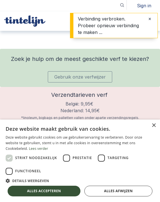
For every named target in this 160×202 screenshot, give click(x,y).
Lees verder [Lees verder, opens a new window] (38, 148)
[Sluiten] (149, 18)
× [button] (154, 125)
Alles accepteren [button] (44, 191)
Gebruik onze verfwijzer (80, 77)
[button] (122, 5)
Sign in (144, 5)
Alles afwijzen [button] (118, 191)
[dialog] (80, 161)
